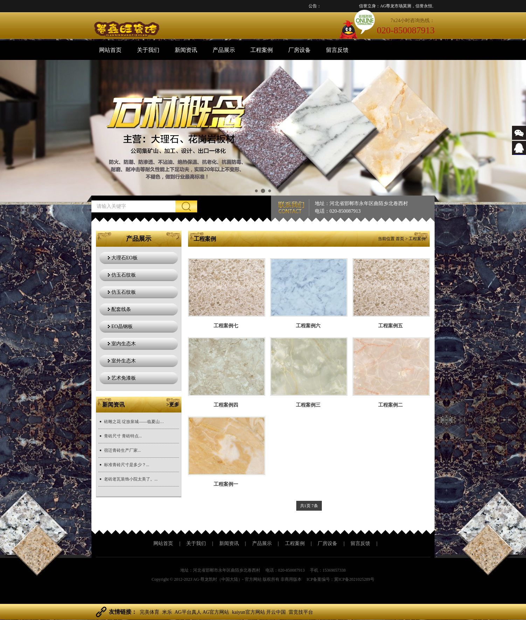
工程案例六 (308, 325)
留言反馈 (337, 50)
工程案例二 (390, 405)
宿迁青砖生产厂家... (122, 450)
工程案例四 (226, 405)
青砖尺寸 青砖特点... (123, 436)
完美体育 (149, 612)
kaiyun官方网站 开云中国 (259, 612)
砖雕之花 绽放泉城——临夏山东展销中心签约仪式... (135, 421)
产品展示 (224, 50)
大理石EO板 (124, 257)
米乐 (167, 612)
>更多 (172, 404)
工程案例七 (226, 325)
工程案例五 (390, 325)
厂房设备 (299, 50)
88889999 (519, 153)
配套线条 (121, 309)
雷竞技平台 (301, 612)
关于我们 (148, 50)
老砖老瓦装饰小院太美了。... (131, 479)
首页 (400, 238)
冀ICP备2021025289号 (354, 579)
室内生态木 (123, 343)
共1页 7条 (309, 505)
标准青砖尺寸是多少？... (126, 464)
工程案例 (261, 50)
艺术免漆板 (123, 378)
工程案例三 (308, 405)
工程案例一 (226, 484)
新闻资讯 (186, 50)
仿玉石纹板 (123, 275)
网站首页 (110, 50)
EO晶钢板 (122, 326)
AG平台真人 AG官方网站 (202, 612)
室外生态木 (123, 360)
